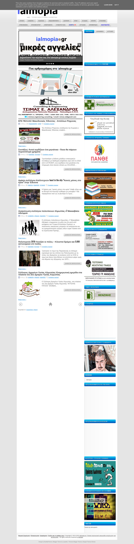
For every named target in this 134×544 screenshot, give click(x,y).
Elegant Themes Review (89, 541)
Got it (117, 5)
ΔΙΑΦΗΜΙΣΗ (99, 31)
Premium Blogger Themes (75, 541)
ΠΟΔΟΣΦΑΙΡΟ (33, 124)
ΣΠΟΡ (39, 124)
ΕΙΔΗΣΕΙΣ (31, 154)
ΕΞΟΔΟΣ (42, 185)
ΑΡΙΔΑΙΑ (36, 216)
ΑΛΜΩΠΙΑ (31, 216)
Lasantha (65, 541)
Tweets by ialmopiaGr (90, 527)
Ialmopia (88, 380)
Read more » (22, 146)
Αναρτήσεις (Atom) (32, 309)
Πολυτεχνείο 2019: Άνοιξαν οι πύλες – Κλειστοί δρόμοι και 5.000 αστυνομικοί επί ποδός (49, 243)
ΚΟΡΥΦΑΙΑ (89, 31)
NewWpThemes (48, 541)
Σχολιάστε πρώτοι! (49, 124)
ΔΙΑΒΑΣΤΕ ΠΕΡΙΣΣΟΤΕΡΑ (72, 134)
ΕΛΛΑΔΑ (37, 154)
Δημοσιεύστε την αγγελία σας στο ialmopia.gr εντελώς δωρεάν (48, 58)
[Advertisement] (100, 47)
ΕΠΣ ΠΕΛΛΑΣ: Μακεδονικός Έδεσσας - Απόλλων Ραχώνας (47, 121)
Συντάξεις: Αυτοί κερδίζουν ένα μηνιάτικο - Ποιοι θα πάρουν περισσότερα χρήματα (47, 150)
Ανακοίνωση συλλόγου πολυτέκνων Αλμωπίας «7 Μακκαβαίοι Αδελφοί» (48, 212)
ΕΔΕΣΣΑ (30, 185)
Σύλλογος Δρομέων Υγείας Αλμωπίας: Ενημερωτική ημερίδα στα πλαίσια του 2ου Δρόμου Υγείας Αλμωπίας (50, 273)
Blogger (80, 537)
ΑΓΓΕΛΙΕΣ (110, 31)
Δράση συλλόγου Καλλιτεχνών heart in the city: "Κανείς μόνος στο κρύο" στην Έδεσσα (49, 181)
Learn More (108, 5)
